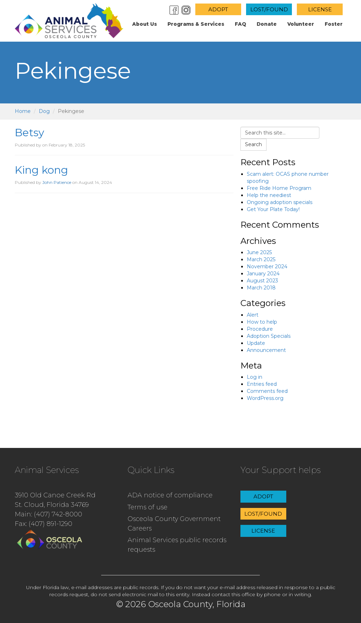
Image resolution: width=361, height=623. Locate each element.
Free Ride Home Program (279, 188)
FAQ (240, 24)
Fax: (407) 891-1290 (43, 524)
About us (144, 24)
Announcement (266, 350)
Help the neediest (269, 195)
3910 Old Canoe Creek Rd (55, 495)
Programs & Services (195, 24)
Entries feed (262, 384)
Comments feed (267, 391)
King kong (41, 169)
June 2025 (259, 252)
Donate (267, 24)
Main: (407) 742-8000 (48, 514)
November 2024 (267, 266)
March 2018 (261, 287)
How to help (262, 322)
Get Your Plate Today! (273, 209)
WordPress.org (265, 398)
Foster (334, 24)
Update (256, 343)
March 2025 (261, 259)
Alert (252, 315)
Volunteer (300, 24)
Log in (254, 377)
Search (253, 144)
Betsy (29, 132)
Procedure (260, 329)
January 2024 (263, 273)
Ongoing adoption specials (279, 202)
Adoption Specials (268, 336)
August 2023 (262, 280)
